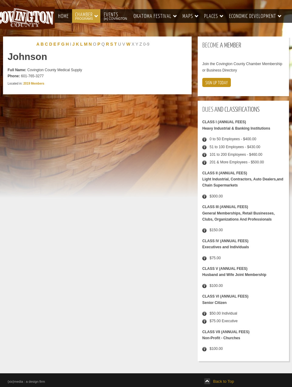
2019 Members (33, 83)
